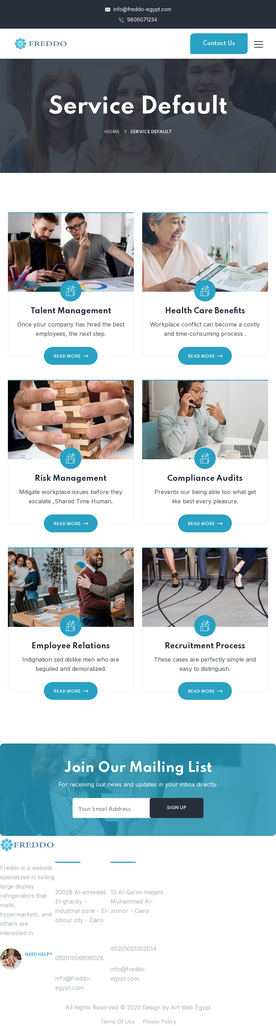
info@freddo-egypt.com (138, 9)
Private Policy (159, 1021)
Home (112, 132)
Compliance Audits (205, 482)
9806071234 (138, 19)
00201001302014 (134, 948)
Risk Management (71, 482)
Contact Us (219, 43)
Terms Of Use (117, 1021)
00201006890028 (79, 958)
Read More (70, 356)
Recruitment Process (205, 650)
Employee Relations (71, 650)
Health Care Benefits (205, 311)
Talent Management (71, 311)
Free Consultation (39, 974)
